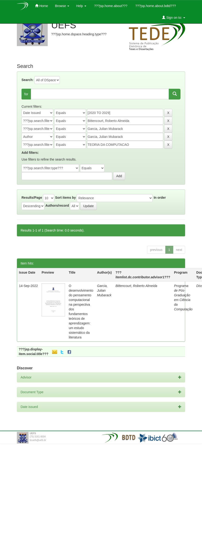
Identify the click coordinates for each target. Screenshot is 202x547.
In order (160, 197)
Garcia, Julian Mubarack (104, 290)
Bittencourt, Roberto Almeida (136, 286)
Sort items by (65, 197)
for (26, 94)
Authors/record (57, 205)
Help (81, 6)
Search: (27, 80)
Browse (62, 6)
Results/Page (32, 197)
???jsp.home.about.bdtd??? (155, 6)
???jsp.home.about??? (110, 6)
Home (41, 6)
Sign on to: (173, 17)
